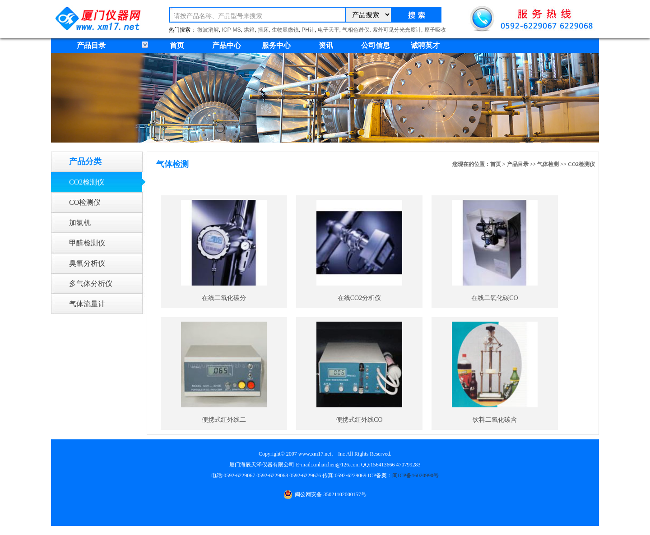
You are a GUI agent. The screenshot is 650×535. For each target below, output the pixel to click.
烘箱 (249, 30)
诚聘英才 (425, 45)
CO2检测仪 (86, 182)
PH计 (308, 30)
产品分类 (85, 161)
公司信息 (375, 45)
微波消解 (208, 30)
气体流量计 (87, 304)
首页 (177, 45)
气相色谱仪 (355, 30)
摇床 (263, 30)
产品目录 (518, 164)
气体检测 (548, 164)
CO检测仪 (85, 202)
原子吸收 (435, 30)
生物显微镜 (285, 30)
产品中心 (226, 45)
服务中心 (276, 45)
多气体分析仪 (90, 283)
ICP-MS (231, 30)
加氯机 (80, 222)
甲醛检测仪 (87, 243)
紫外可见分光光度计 (396, 30)
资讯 (326, 45)
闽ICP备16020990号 (415, 475)
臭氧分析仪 (87, 263)
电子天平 (328, 30)
